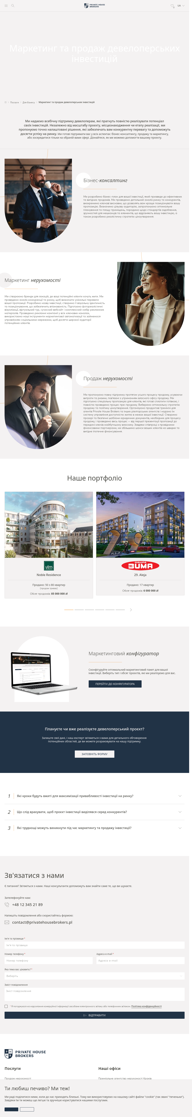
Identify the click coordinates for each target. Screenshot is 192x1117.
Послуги (13, 1068)
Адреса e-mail (104, 954)
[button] (181, 5)
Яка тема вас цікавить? (18, 969)
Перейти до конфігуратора (115, 684)
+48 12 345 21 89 (24, 904)
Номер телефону (14, 954)
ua (181, 5)
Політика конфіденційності (146, 1006)
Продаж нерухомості (18, 1078)
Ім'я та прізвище (14, 938)
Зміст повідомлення (16, 984)
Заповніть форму (94, 754)
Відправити (95, 1015)
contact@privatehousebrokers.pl (38, 922)
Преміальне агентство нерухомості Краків (124, 1078)
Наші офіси (109, 1068)
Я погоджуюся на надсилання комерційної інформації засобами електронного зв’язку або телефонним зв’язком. (86, 1006)
